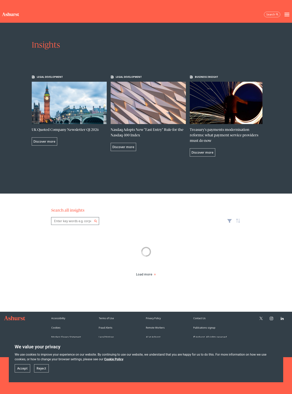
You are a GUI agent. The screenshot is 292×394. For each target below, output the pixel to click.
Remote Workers (155, 327)
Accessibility (58, 318)
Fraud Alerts (105, 327)
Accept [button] (22, 368)
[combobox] (75, 221)
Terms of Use (106, 318)
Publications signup (204, 327)
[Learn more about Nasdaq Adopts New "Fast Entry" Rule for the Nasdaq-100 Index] (148, 113)
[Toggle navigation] (287, 14)
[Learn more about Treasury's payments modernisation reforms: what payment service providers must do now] (227, 116)
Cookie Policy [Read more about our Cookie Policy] (113, 359)
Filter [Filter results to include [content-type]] (229, 222)
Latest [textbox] (237, 223)
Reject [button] (41, 368)
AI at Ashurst (153, 337)
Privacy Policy (153, 318)
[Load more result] (144, 274)
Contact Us (199, 318)
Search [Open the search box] (272, 14)
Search (95, 221)
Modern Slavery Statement (66, 337)
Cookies (56, 327)
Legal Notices (106, 337)
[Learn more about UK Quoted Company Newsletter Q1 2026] (69, 110)
